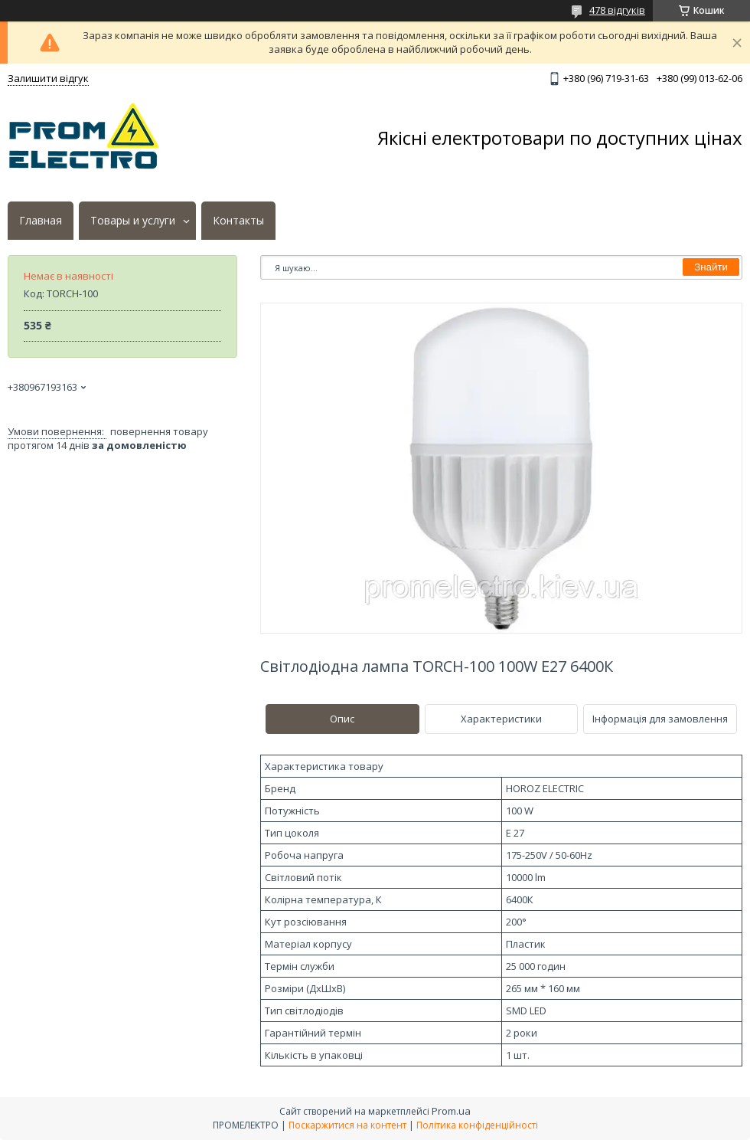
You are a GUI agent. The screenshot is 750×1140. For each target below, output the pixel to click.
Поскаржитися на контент (347, 1125)
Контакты (238, 221)
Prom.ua (451, 1111)
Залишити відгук (48, 78)
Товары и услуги (132, 221)
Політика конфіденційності (477, 1125)
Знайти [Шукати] (711, 267)
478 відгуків (617, 10)
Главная (40, 221)
